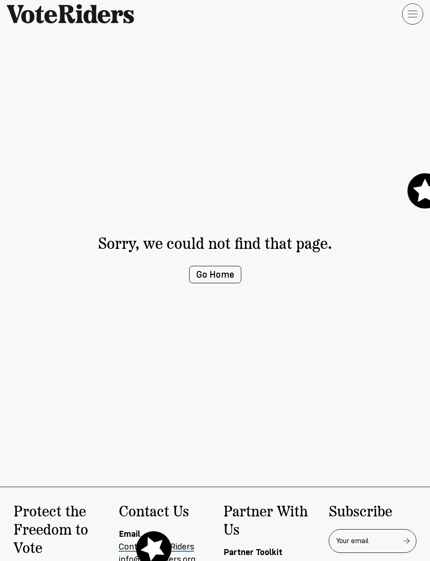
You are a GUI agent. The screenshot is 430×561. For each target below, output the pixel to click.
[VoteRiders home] (74, 13)
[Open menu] (412, 14)
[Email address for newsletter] (373, 541)
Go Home (215, 274)
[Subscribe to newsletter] (407, 541)
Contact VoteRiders (156, 547)
